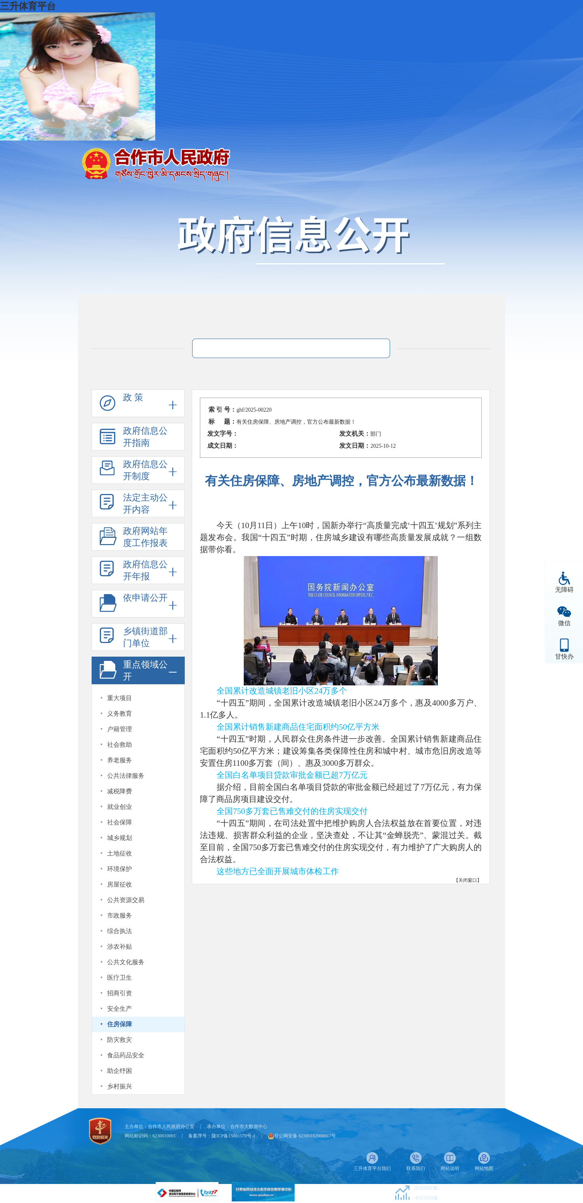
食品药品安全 (125, 1055)
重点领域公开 (145, 670)
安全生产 (119, 1008)
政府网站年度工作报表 (145, 537)
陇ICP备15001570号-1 (233, 1136)
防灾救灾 (119, 1039)
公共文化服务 (125, 962)
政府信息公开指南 (145, 437)
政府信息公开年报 (145, 570)
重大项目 (119, 698)
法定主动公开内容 (145, 504)
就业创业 (119, 806)
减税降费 (119, 791)
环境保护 (119, 869)
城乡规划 (119, 837)
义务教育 (119, 713)
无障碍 (564, 589)
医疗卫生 (119, 977)
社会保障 (119, 822)
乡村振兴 (119, 1086)
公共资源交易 (125, 900)
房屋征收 (119, 884)
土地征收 (119, 853)
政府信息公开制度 (145, 470)
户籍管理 (119, 729)
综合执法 (119, 931)
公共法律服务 (125, 775)
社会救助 (119, 744)
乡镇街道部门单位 (145, 637)
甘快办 (564, 656)
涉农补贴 (119, 946)
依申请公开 (145, 598)
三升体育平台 (28, 6)
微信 (564, 623)
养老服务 (119, 760)
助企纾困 (119, 1070)
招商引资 (119, 993)
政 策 (133, 397)
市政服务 (119, 915)
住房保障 (119, 1024)
